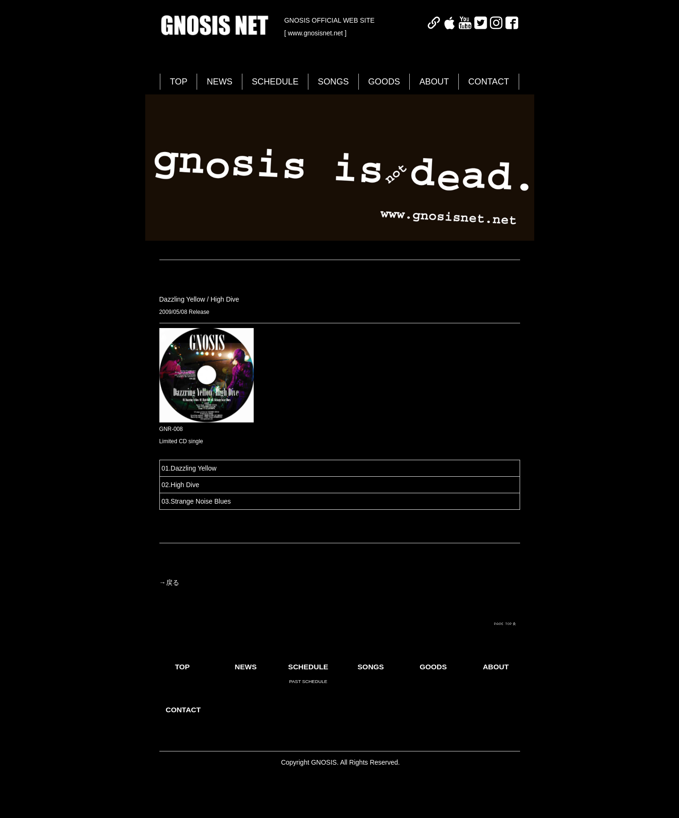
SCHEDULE (275, 81)
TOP (178, 81)
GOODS (384, 81)
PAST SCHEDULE (308, 681)
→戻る (169, 582)
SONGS (333, 81)
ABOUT (434, 81)
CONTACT (488, 81)
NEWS (219, 81)
